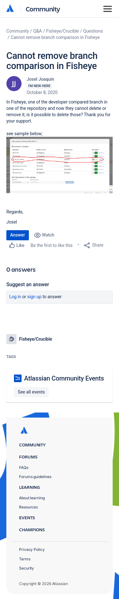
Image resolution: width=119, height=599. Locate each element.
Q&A (37, 31)
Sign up (34, 296)
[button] (59, 165)
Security (26, 568)
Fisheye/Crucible (62, 31)
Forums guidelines (35, 476)
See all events (31, 391)
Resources (28, 507)
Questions (93, 31)
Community (43, 8)
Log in (15, 296)
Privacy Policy (32, 549)
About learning (32, 497)
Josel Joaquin (40, 79)
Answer (17, 234)
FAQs (23, 467)
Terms (24, 559)
